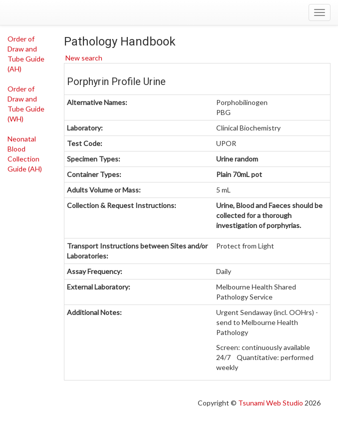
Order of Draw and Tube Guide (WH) (25, 103)
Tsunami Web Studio (270, 402)
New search (83, 58)
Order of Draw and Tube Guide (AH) (25, 53)
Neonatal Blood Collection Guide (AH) (24, 153)
